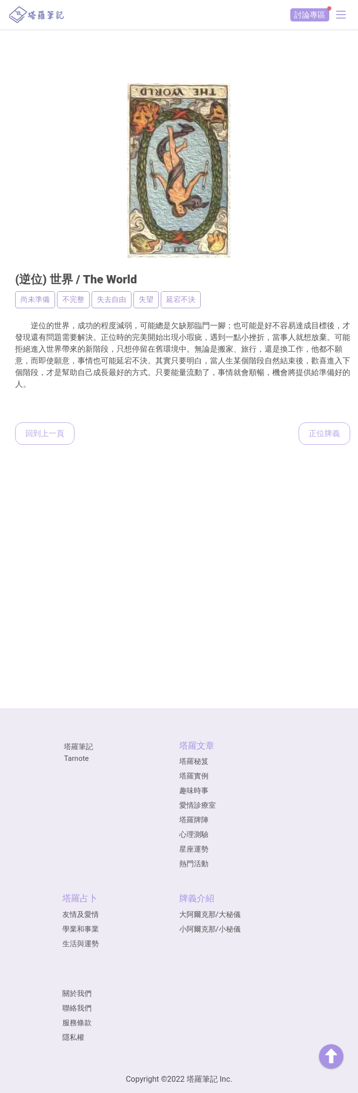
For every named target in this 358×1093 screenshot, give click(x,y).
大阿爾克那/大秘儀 (210, 914)
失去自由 (111, 299)
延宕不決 (180, 299)
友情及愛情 (80, 914)
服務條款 (77, 1022)
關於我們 (77, 993)
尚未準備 (35, 299)
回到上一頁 (44, 433)
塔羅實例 (193, 776)
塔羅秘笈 (193, 761)
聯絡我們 (77, 1008)
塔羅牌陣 (193, 819)
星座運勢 (193, 849)
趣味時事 (193, 790)
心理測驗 (193, 834)
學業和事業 (80, 929)
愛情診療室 (197, 805)
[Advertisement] (179, 51)
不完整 (73, 299)
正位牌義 (324, 433)
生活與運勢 (80, 943)
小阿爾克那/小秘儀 (210, 929)
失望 (146, 299)
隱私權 (73, 1037)
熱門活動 (193, 863)
